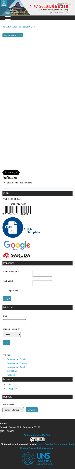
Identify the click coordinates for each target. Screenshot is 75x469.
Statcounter (30, 435)
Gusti (33, 27)
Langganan (12, 388)
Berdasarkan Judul (16, 367)
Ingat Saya (13, 291)
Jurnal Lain (12, 371)
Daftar (69, 4)
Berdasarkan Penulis (17, 363)
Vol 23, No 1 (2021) (20, 27)
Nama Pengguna (11, 272)
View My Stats (44, 435)
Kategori (11, 375)
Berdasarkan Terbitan (17, 359)
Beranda (6, 27)
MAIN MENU (8, 18)
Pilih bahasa (8, 404)
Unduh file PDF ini (13, 35)
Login (60, 4)
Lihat (9, 384)
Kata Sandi (8, 281)
